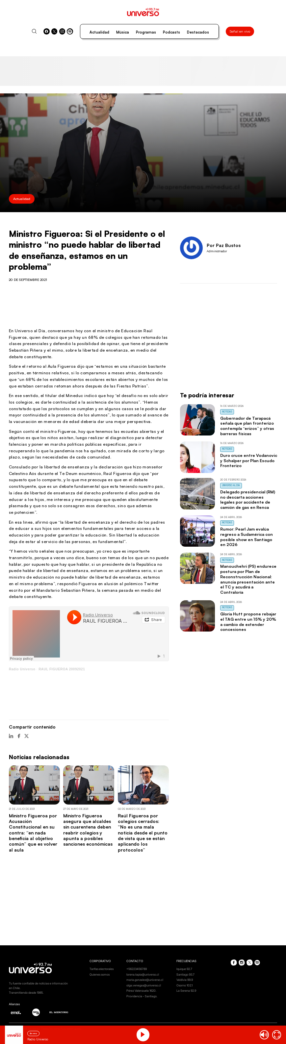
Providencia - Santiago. (141, 996)
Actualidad (99, 32)
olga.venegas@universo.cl (143, 985)
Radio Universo (22, 669)
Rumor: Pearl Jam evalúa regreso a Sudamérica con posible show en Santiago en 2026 (246, 536)
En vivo (33, 1033)
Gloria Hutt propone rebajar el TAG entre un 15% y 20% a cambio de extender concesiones (248, 621)
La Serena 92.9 (186, 990)
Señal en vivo (240, 31)
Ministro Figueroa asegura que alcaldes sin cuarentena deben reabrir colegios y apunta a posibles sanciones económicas (88, 830)
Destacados (198, 32)
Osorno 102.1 (184, 985)
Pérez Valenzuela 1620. (141, 990)
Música (122, 32)
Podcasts (171, 32)
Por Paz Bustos (224, 245)
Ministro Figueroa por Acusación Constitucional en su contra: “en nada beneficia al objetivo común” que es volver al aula (33, 833)
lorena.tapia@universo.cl (142, 974)
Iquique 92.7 (184, 969)
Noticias (227, 411)
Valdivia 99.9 (184, 980)
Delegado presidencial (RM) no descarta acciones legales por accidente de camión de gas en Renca (247, 499)
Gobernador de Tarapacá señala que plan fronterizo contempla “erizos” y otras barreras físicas (247, 425)
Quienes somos (100, 974)
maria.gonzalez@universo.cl (144, 980)
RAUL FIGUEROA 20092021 (62, 669)
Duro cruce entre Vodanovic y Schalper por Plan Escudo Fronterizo (248, 460)
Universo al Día (231, 485)
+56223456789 (136, 969)
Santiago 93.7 (185, 974)
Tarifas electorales (102, 969)
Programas (146, 32)
